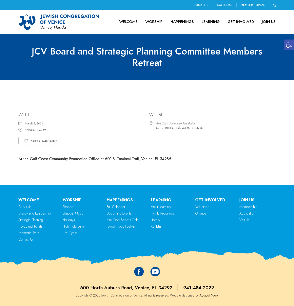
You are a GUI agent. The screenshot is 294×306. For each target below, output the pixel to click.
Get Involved (241, 21)
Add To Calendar (40, 140)
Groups (200, 213)
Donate (201, 5)
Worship (154, 21)
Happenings (182, 21)
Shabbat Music (73, 213)
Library (155, 219)
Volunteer (202, 206)
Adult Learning (161, 206)
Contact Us (26, 239)
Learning (211, 21)
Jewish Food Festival (121, 226)
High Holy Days (74, 226)
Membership (248, 206)
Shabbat (68, 206)
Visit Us (244, 219)
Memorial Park (28, 232)
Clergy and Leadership (34, 213)
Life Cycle (70, 232)
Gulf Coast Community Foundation (175, 123)
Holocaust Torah (30, 226)
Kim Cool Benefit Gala (123, 219)
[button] (289, 45)
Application (247, 213)
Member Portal (253, 5)
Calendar (224, 5)
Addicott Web (209, 295)
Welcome (128, 21)
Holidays (69, 219)
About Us (24, 206)
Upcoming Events (119, 213)
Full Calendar (116, 206)
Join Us (269, 21)
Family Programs (162, 213)
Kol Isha (156, 226)
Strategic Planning (30, 219)
